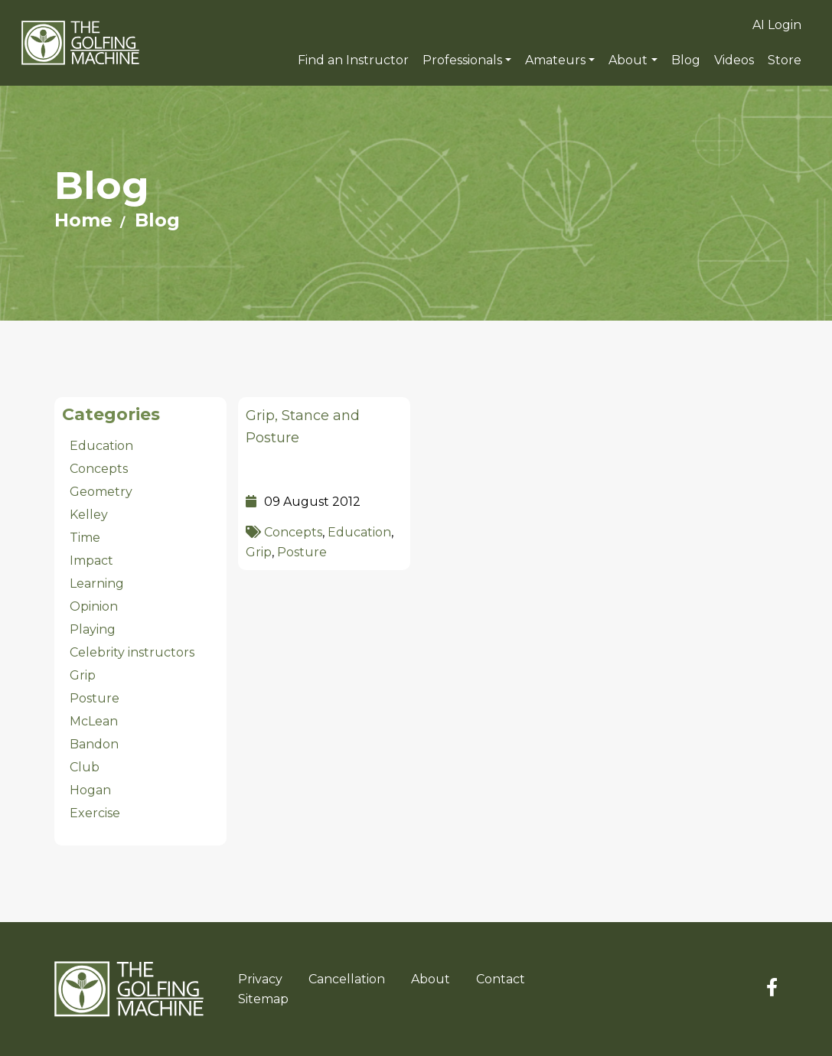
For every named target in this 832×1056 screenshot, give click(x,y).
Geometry (101, 491)
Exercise (95, 813)
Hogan (90, 790)
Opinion (94, 606)
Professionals (462, 60)
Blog (157, 220)
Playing (93, 629)
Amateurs (555, 60)
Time (85, 537)
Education (359, 532)
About (628, 60)
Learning (97, 583)
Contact (500, 979)
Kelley (89, 514)
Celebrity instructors (132, 652)
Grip (259, 552)
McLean (94, 721)
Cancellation (346, 979)
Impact (91, 560)
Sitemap (263, 999)
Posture (302, 552)
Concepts (293, 532)
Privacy (260, 979)
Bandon (94, 744)
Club (85, 767)
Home (83, 220)
